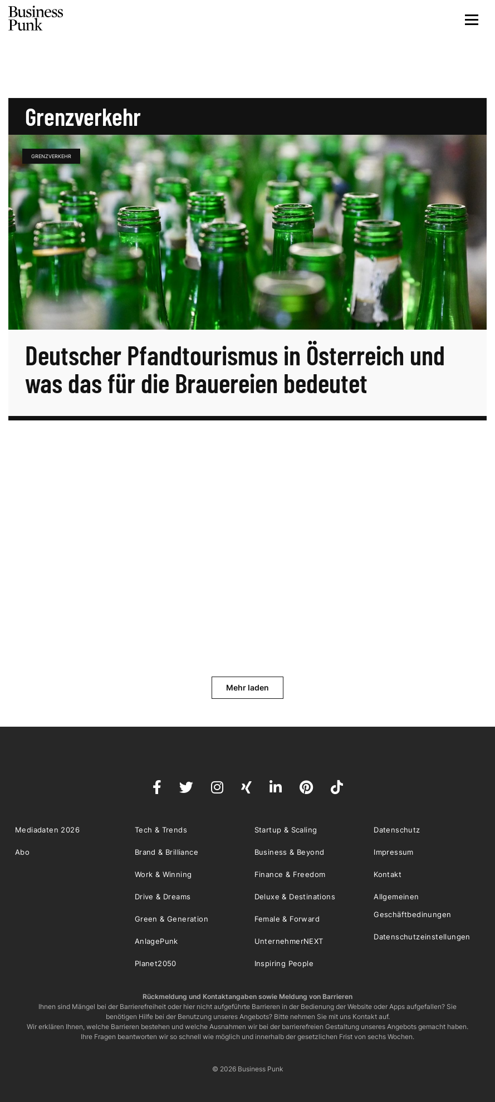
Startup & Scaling (285, 829)
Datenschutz (397, 829)
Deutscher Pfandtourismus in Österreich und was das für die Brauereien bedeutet (235, 369)
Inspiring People (283, 963)
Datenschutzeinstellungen (422, 936)
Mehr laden (247, 687)
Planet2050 (156, 963)
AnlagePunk (156, 941)
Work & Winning (163, 874)
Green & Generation (171, 918)
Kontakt (387, 874)
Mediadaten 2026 (47, 829)
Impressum (394, 852)
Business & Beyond (289, 852)
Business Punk (36, 18)
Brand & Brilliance (166, 852)
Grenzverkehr (51, 156)
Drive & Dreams (163, 896)
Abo (22, 852)
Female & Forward (287, 918)
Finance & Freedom (290, 874)
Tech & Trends (161, 829)
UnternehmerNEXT (289, 941)
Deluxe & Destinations (294, 896)
